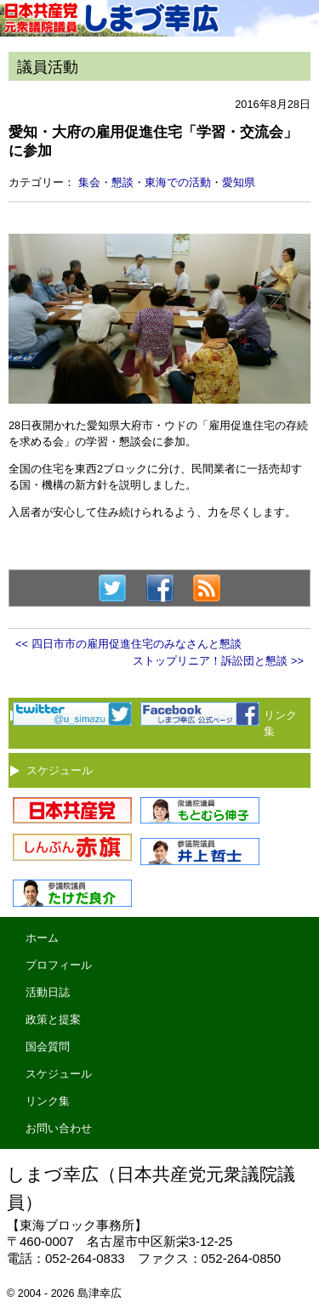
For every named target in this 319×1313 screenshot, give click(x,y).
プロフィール (59, 965)
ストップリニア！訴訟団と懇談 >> (218, 660)
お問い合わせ (59, 1128)
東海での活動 (178, 182)
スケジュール (59, 770)
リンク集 (48, 1101)
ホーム (42, 937)
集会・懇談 (106, 182)
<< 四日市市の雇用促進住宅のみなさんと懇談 (128, 643)
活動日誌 (48, 992)
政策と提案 (53, 1019)
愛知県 (238, 182)
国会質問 (48, 1046)
